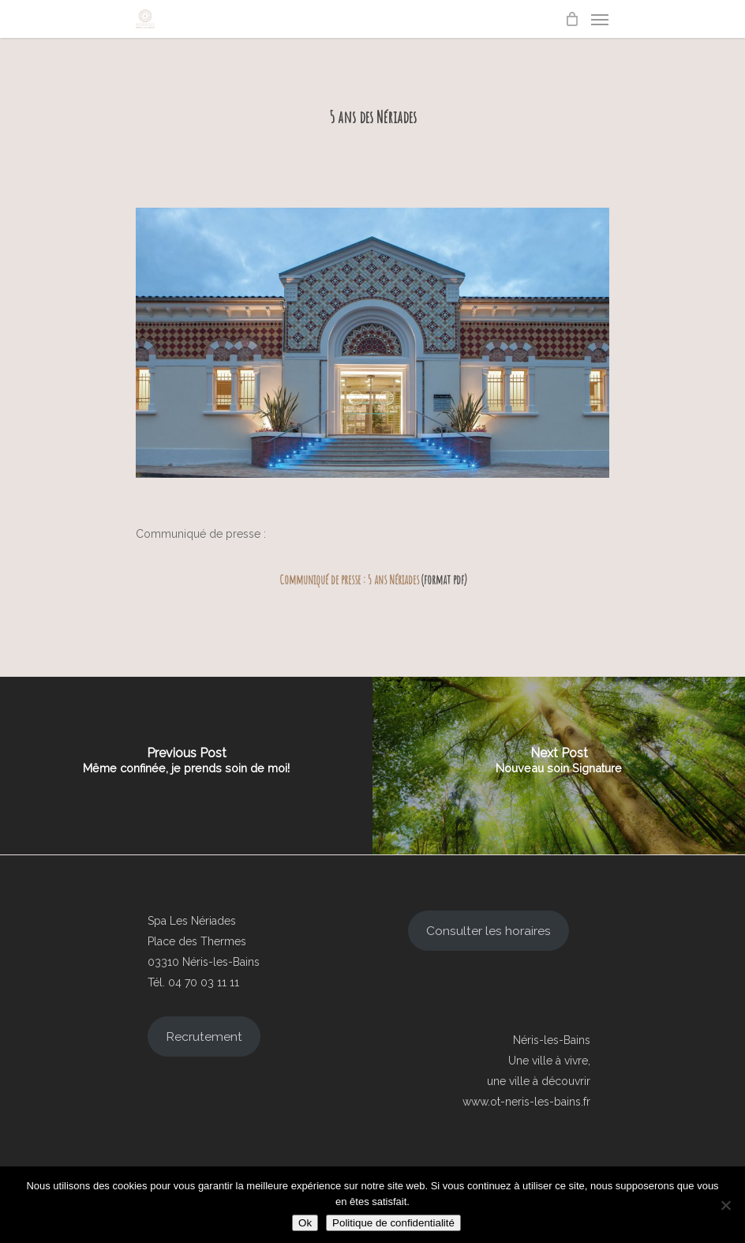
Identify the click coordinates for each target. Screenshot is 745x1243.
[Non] (725, 1205)
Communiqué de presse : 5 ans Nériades (349, 580)
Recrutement (204, 1036)
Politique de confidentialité (393, 1223)
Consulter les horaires (488, 930)
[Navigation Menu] (599, 19)
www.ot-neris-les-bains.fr (526, 1101)
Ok (305, 1223)
